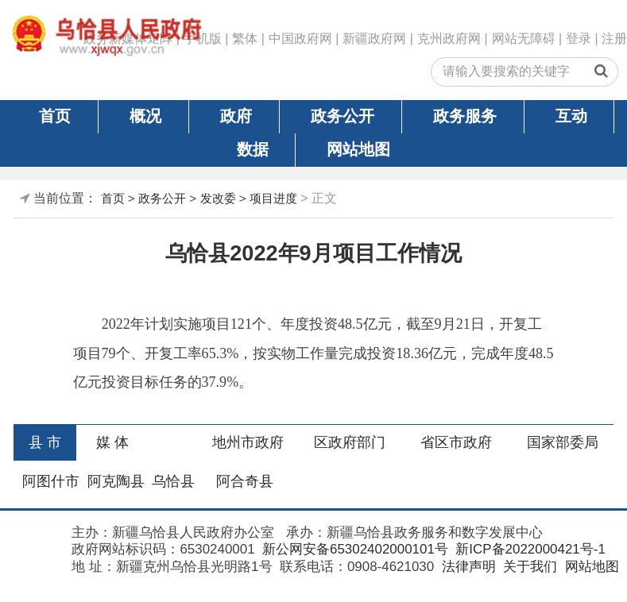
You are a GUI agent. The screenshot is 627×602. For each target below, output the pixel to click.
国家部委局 (562, 442)
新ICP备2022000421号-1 (529, 549)
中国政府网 (300, 38)
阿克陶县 (116, 481)
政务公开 (342, 116)
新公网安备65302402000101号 (353, 549)
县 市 (45, 442)
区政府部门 (349, 442)
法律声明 (467, 566)
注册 (614, 38)
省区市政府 (456, 442)
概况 (145, 116)
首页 (55, 116)
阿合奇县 (244, 481)
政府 (236, 116)
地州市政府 (248, 442)
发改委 (218, 198)
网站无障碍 (523, 38)
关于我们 (528, 566)
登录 (578, 38)
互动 (571, 116)
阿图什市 (50, 481)
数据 (253, 149)
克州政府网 (449, 38)
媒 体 (112, 442)
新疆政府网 (374, 38)
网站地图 (358, 149)
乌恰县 (173, 481)
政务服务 (465, 116)
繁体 (244, 38)
